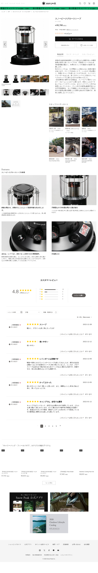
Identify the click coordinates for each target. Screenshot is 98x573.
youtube (58, 561)
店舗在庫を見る (65, 45)
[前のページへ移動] (38, 437)
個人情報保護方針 (37, 566)
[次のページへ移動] (60, 437)
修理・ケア (56, 555)
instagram (39, 561)
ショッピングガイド (14, 555)
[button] (45, 44)
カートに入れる (77, 39)
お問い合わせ (76, 555)
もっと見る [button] (49, 494)
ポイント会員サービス (42, 555)
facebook (49, 561)
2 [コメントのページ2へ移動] (45, 437)
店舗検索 (66, 555)
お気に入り (84, 4)
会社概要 (87, 555)
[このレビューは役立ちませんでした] (89, 345)
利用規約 (28, 566)
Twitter (44, 561)
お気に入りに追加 (88, 45)
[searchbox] (13, 323)
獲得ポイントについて (72, 29)
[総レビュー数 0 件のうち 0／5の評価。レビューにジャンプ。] (63, 33)
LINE (53, 561)
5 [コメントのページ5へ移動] (56, 437)
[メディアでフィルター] (50, 323)
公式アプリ (28, 555)
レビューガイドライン (66, 566)
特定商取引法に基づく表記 (51, 566)
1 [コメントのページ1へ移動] (41, 437)
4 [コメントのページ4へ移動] (52, 437)
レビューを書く (79, 306)
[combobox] (32, 323)
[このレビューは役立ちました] (86, 345)
